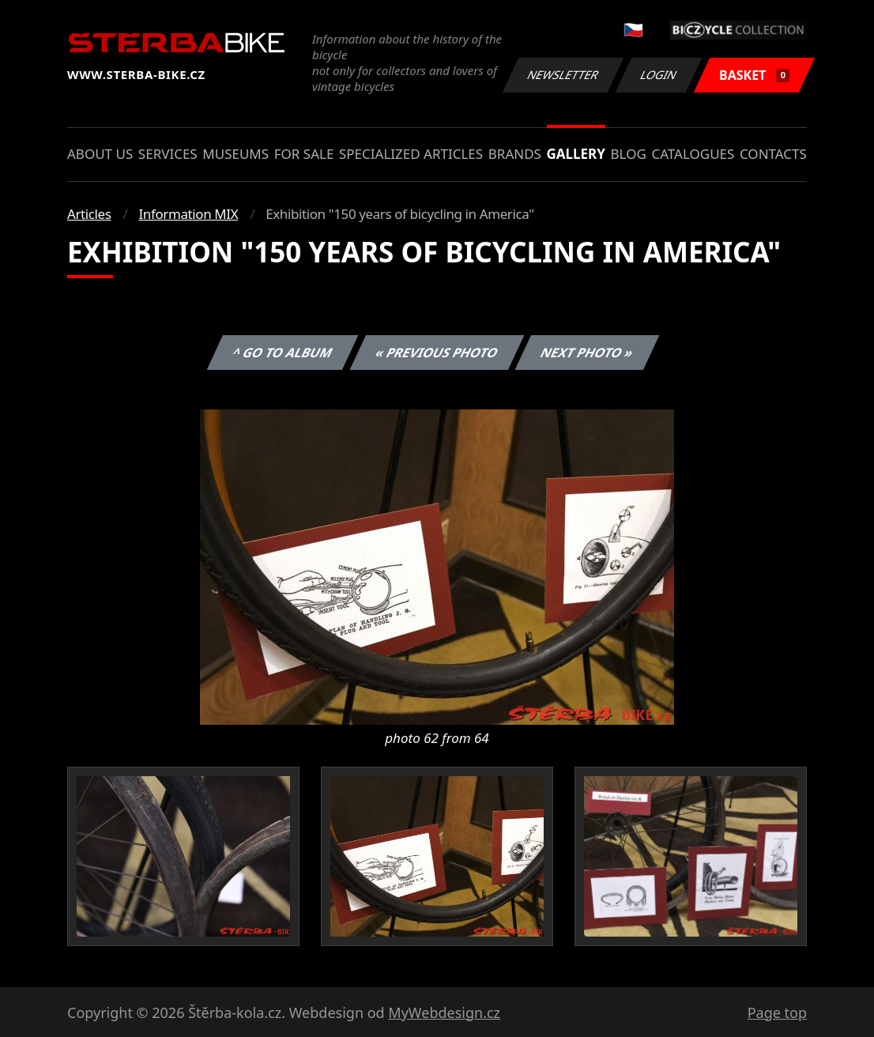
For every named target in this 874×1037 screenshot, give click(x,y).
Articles (89, 214)
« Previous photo (437, 352)
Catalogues (692, 154)
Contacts (773, 154)
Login (659, 74)
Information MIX (188, 214)
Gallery (576, 154)
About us (100, 154)
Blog (628, 154)
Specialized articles (411, 154)
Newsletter (562, 74)
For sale (304, 154)
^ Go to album (282, 352)
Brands (514, 154)
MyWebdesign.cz (444, 1012)
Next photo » (587, 352)
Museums (235, 154)
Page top (777, 1012)
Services (168, 154)
